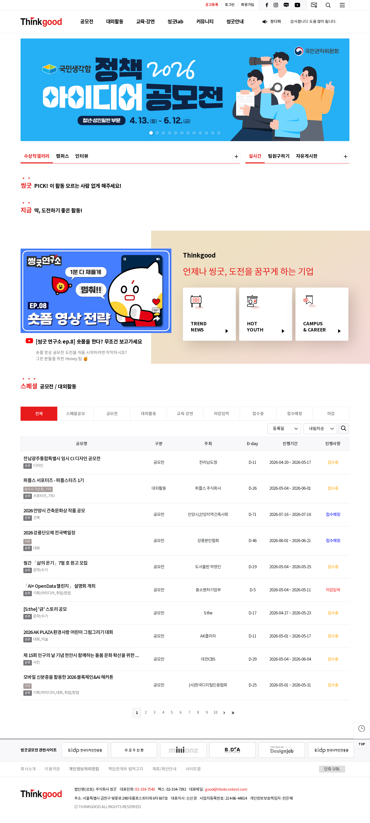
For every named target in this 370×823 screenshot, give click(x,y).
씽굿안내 (235, 22)
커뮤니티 (205, 22)
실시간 (255, 156)
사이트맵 (193, 769)
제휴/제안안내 (164, 769)
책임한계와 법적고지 (125, 769)
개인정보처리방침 (84, 769)
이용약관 (52, 769)
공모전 (86, 22)
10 (216, 713)
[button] (151, 133)
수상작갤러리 (37, 156)
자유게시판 (307, 156)
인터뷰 (81, 156)
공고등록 (211, 5)
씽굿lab (175, 22)
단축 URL (332, 769)
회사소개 (28, 769)
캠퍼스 (62, 156)
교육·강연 (145, 22)
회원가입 (247, 5)
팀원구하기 (279, 156)
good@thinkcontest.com (226, 789)
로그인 (230, 5)
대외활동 (114, 22)
